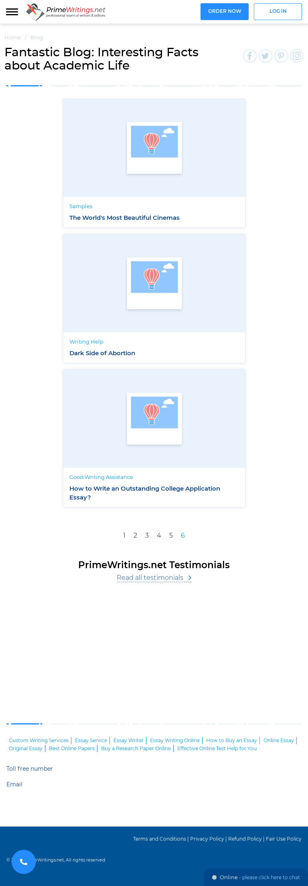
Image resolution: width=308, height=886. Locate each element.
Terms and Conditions (159, 839)
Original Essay (26, 748)
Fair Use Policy (284, 839)
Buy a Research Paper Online (136, 748)
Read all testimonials (150, 578)
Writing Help (86, 342)
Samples (80, 206)
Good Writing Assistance (101, 477)
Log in (278, 11)
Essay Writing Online (175, 740)
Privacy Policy (207, 839)
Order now (224, 11)
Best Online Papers (72, 748)
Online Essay (278, 740)
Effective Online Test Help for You (217, 748)
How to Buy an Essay (231, 740)
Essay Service (91, 740)
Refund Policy (245, 839)
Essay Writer (128, 740)
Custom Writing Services (39, 740)
